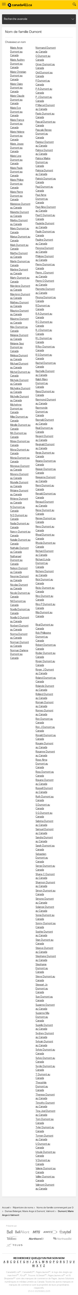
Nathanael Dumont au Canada (16, 560)
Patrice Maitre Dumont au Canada (43, 162)
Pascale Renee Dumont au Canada (44, 134)
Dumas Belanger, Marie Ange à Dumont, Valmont (29, 1211)
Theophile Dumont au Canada (42, 1086)
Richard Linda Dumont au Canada (43, 563)
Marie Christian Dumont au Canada (18, 76)
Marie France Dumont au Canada (17, 124)
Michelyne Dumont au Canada (16, 409)
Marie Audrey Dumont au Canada (17, 64)
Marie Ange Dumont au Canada (16, 52)
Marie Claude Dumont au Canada (17, 100)
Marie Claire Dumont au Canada (16, 88)
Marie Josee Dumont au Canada (17, 148)
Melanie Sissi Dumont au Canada (17, 347)
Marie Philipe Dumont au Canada (17, 184)
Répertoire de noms (23, 1207)
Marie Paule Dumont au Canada (16, 172)
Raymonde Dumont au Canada (42, 412)
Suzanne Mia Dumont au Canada (42, 1017)
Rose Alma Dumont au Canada (42, 764)
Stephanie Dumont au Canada (42, 968)
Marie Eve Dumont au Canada (16, 112)
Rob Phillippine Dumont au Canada (43, 637)
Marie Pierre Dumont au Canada (16, 196)
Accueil (5, 1207)
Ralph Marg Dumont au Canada (42, 383)
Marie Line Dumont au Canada (16, 160)
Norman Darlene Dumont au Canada (19, 654)
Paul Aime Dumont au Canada (42, 199)
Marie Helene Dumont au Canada (17, 136)
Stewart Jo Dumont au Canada (42, 988)
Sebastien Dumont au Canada (42, 858)
